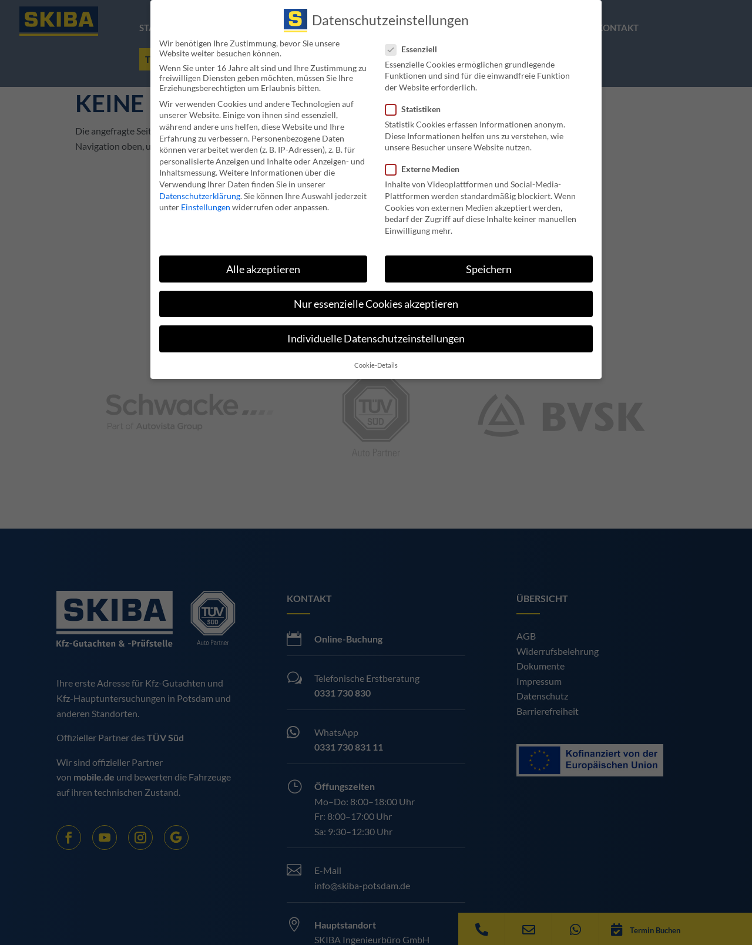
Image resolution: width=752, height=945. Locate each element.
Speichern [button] (489, 269)
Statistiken (418, 109)
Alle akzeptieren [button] (263, 269)
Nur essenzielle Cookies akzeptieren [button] (376, 303)
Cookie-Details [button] (376, 365)
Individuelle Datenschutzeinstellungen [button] (376, 338)
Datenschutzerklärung (199, 195)
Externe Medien (427, 169)
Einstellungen (205, 207)
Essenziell (416, 48)
